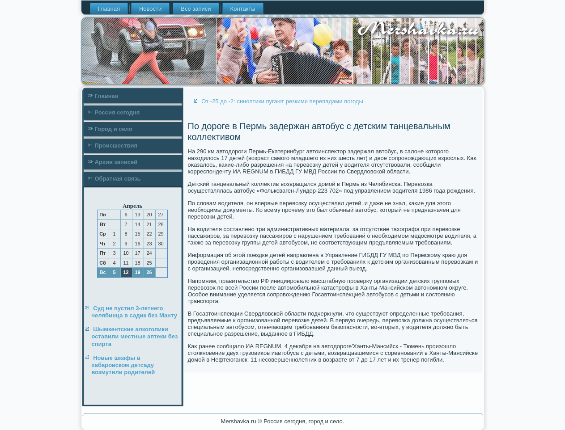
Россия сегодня (117, 112)
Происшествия (116, 145)
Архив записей (116, 162)
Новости (150, 8)
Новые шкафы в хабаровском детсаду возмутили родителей (123, 365)
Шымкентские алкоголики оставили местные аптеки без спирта (135, 336)
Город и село (113, 129)
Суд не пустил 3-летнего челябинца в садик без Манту (134, 312)
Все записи (196, 8)
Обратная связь (118, 178)
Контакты (242, 8)
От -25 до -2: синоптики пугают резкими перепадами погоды (282, 101)
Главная (109, 8)
